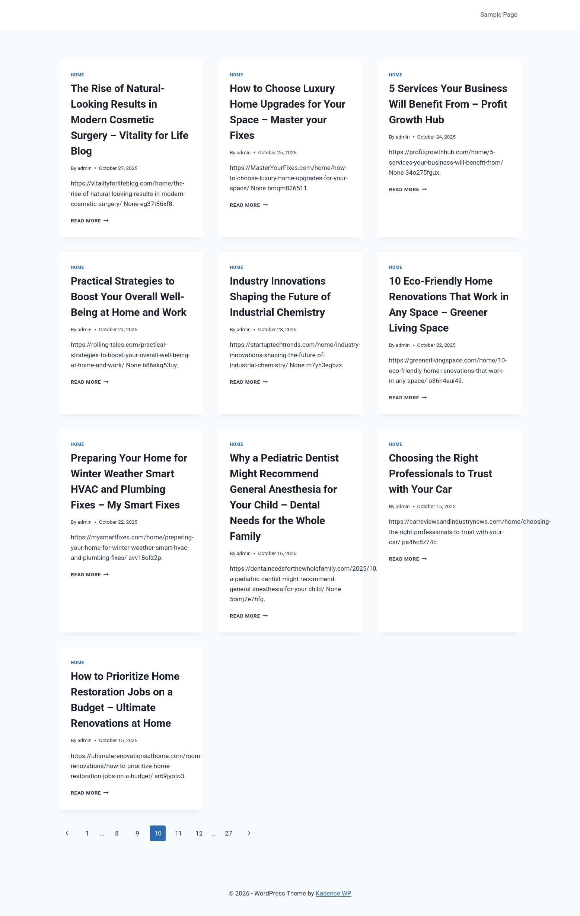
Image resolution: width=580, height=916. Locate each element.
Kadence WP (333, 893)
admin (84, 168)
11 (178, 833)
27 (228, 833)
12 (199, 833)
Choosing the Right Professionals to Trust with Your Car (440, 473)
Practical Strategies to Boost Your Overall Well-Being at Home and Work (129, 296)
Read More (90, 221)
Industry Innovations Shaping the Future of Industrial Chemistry (280, 296)
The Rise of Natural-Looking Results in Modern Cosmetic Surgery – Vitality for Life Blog (129, 119)
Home (77, 74)
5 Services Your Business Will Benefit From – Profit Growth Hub (448, 104)
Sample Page (498, 14)
